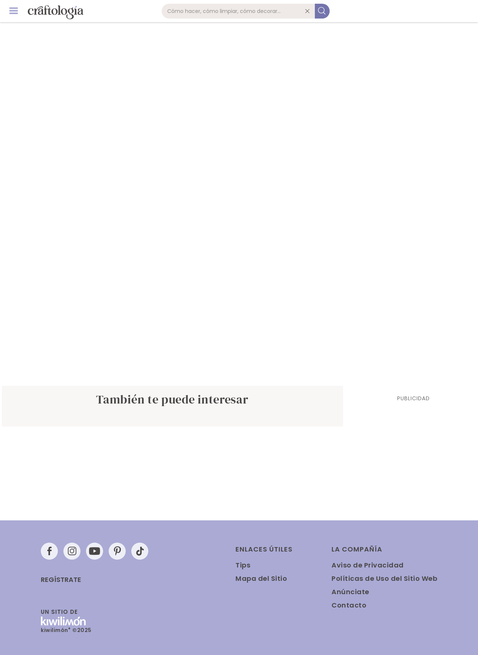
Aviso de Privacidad (368, 565)
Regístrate (61, 579)
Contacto (349, 605)
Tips (242, 565)
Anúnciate (350, 591)
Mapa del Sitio (261, 578)
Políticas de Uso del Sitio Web (384, 578)
